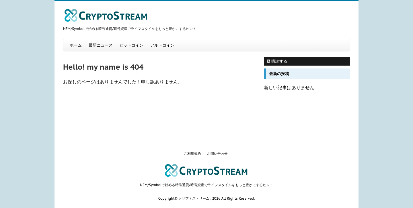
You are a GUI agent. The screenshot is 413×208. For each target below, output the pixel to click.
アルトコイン (162, 45)
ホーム (76, 45)
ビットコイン (131, 45)
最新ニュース (101, 45)
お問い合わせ (217, 153)
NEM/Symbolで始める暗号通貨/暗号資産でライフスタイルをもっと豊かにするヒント (206, 185)
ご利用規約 (192, 153)
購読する (277, 61)
